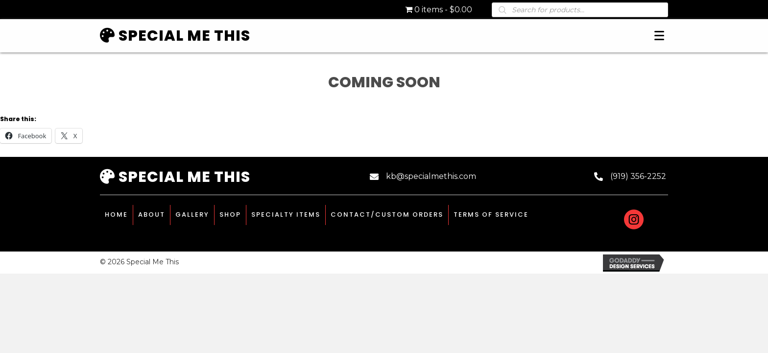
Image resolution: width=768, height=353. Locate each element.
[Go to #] (634, 221)
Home (116, 214)
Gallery (192, 214)
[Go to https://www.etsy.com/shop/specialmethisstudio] (658, 219)
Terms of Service (491, 214)
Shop (230, 214)
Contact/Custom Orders (387, 214)
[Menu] (659, 35)
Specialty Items (285, 214)
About (151, 214)
